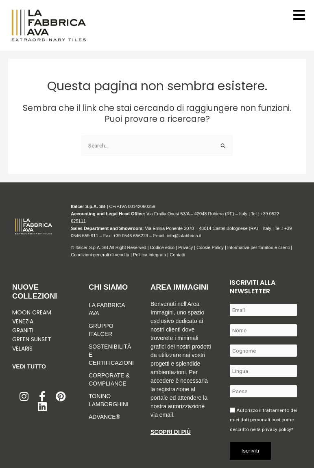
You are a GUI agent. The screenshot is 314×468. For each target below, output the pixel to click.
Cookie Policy (210, 247)
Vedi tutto (29, 366)
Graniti (23, 330)
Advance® (104, 417)
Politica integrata (149, 254)
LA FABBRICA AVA (107, 309)
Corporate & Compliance (109, 379)
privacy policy (276, 429)
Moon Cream (31, 312)
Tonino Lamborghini (109, 400)
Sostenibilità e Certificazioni (109, 354)
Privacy (185, 247)
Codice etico (162, 247)
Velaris (22, 348)
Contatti (177, 254)
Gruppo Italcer (101, 330)
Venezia (22, 321)
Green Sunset (31, 339)
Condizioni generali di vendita (100, 254)
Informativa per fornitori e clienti (259, 247)
